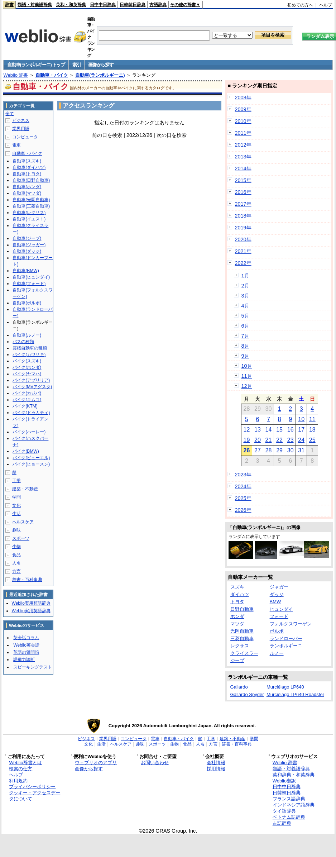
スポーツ (20, 538)
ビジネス (20, 120)
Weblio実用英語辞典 (30, 610)
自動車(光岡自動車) (31, 199)
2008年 (243, 97)
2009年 (243, 109)
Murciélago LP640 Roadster (295, 694)
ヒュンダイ (281, 609)
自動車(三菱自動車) (31, 206)
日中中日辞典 (103, 5)
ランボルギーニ (286, 645)
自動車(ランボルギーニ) (100, 75)
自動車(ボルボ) (27, 302)
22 (279, 440)
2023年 (243, 474)
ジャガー (279, 587)
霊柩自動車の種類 (30, 348)
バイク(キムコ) (27, 399)
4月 (245, 306)
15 (279, 430)
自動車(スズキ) (27, 160)
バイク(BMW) (26, 451)
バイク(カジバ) (27, 393)
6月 (245, 326)
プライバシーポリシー (32, 786)
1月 (245, 275)
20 (257, 440)
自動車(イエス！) (29, 219)
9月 (245, 356)
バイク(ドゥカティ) (31, 412)
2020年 (243, 239)
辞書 (9, 5)
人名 (16, 563)
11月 (246, 376)
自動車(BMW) (26, 270)
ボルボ (277, 631)
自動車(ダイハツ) (29, 167)
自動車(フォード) (29, 283)
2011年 (243, 133)
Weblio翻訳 (284, 781)
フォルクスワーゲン (291, 624)
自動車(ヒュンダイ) (31, 277)
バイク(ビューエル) (31, 457)
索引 (76, 64)
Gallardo (239, 687)
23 (290, 440)
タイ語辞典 (284, 811)
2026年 (243, 510)
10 (301, 419)
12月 (246, 386)
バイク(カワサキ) (29, 354)
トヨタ (237, 601)
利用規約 (18, 781)
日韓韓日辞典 (132, 5)
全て (9, 113)
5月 (245, 316)
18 (312, 430)
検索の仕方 (20, 768)
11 (312, 419)
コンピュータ (25, 136)
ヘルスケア (23, 521)
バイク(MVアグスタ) (32, 386)
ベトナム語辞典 (289, 817)
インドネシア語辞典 (294, 805)
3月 (245, 296)
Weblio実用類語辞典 (30, 603)
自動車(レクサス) (29, 212)
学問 (16, 497)
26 (246, 450)
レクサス (239, 645)
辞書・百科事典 (27, 579)
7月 (245, 336)
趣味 (16, 530)
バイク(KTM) (25, 406)
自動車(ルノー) (27, 335)
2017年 (243, 204)
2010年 (243, 121)
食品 (16, 554)
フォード (279, 616)
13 (257, 430)
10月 (246, 366)
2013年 (243, 157)
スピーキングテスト (32, 667)
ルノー (277, 653)
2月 (245, 286)
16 (290, 430)
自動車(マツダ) (27, 193)
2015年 (243, 180)
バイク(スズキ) (27, 360)
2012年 (243, 145)
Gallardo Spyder (247, 694)
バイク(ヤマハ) (27, 373)
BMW (275, 601)
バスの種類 (23, 341)
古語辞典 (158, 5)
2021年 (243, 251)
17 (301, 430)
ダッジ (277, 594)
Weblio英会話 (26, 645)
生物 (16, 546)
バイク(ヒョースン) (31, 464)
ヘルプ (325, 5)
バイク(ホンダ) (27, 367)
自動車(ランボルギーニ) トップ (35, 64)
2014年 (243, 168)
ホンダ (237, 616)
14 (268, 430)
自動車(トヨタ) (27, 173)
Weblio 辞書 (15, 75)
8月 (245, 346)
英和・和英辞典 (71, 5)
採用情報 (216, 768)
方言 (16, 571)
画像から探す (100, 64)
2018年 (243, 216)
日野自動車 (242, 609)
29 (279, 450)
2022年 (243, 263)
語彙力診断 (24, 659)
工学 (16, 480)
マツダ (237, 624)
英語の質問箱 (26, 652)
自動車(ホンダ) (27, 186)
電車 (16, 145)
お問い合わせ (155, 762)
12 (246, 430)
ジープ (237, 660)
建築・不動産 (25, 488)
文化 (16, 505)
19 (246, 440)
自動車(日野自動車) (31, 180)
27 (257, 450)
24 (301, 440)
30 (290, 450)
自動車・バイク (51, 75)
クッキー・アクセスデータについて (34, 795)
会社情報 (216, 762)
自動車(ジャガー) (29, 244)
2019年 (243, 227)
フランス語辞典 (289, 798)
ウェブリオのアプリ (96, 762)
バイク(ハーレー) (29, 431)
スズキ (237, 587)
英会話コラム (26, 637)
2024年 (243, 486)
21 (268, 440)
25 (312, 440)
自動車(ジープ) (27, 238)
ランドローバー (286, 638)
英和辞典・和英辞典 (294, 774)
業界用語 (20, 128)
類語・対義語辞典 (35, 5)
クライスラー (244, 653)
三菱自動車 (242, 638)
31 (301, 450)
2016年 (243, 192)
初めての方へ (300, 5)
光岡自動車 (242, 631)
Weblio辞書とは (25, 762)
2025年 (243, 498)
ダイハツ (239, 594)
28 (268, 450)
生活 (16, 513)
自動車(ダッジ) (27, 251)
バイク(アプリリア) (31, 380)
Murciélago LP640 (285, 687)
